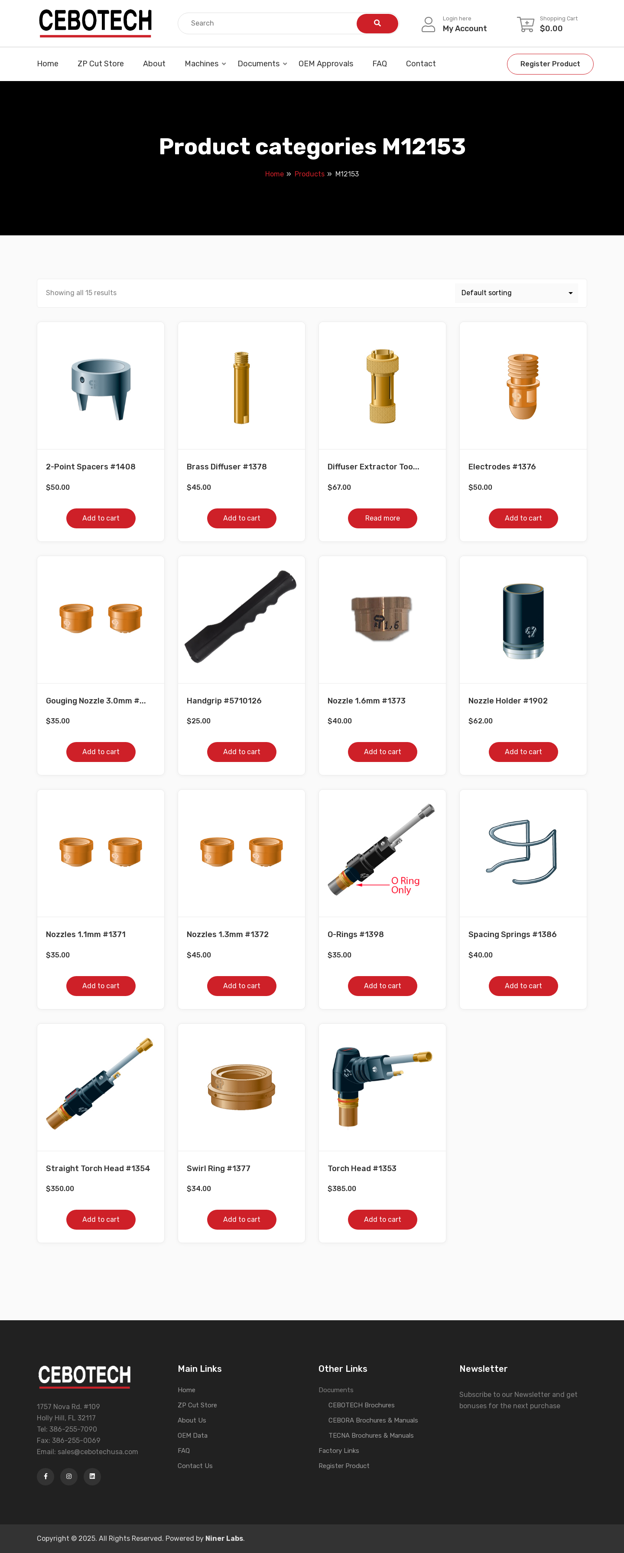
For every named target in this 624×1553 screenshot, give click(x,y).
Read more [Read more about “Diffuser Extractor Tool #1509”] (382, 518)
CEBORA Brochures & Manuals (373, 1420)
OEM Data (193, 1435)
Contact (421, 63)
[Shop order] (516, 293)
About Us (192, 1420)
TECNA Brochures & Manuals (371, 1435)
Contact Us (195, 1466)
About (154, 63)
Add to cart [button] (101, 518)
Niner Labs (224, 1538)
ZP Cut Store (101, 63)
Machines (201, 63)
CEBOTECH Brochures (361, 1405)
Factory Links (338, 1451)
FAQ (379, 63)
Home (47, 63)
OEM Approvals (326, 63)
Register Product (550, 64)
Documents (258, 63)
